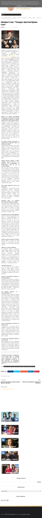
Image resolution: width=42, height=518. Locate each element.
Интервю (14, 17)
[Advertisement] (21, 400)
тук (5, 363)
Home (2, 17)
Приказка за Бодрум (31, 17)
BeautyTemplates (11, 514)
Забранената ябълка (7, 17)
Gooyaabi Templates (26, 514)
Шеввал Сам (39, 17)
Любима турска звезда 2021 (22, 17)
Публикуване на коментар (7, 389)
